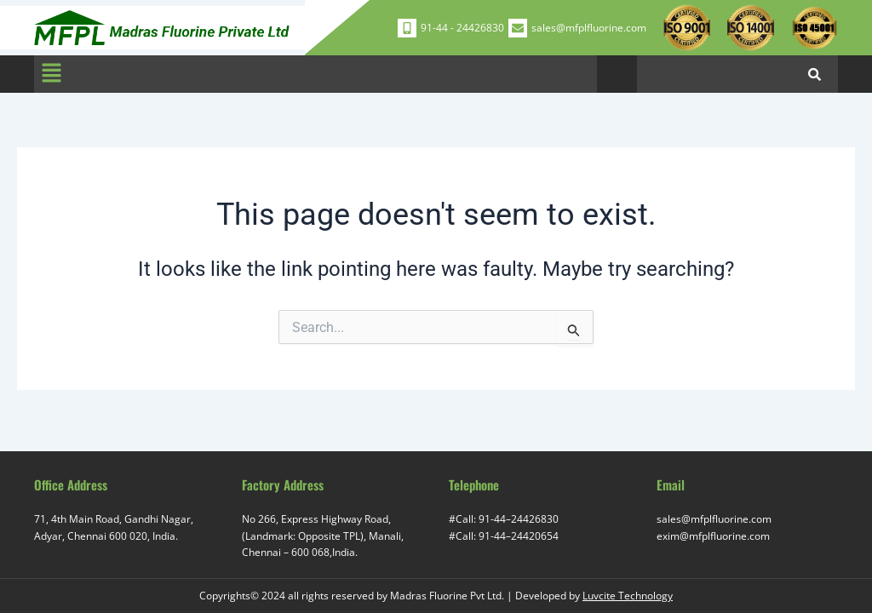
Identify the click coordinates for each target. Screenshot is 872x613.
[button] (51, 74)
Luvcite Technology (627, 595)
